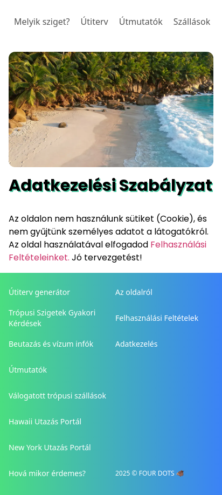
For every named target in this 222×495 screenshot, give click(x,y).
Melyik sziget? (42, 22)
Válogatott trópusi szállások (57, 395)
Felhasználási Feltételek (156, 318)
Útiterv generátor (39, 292)
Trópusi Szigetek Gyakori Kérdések (52, 317)
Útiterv (94, 22)
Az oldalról (133, 292)
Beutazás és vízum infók (51, 344)
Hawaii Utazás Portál (45, 421)
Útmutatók (141, 22)
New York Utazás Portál (50, 447)
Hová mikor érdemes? (47, 473)
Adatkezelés (136, 344)
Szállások (192, 22)
